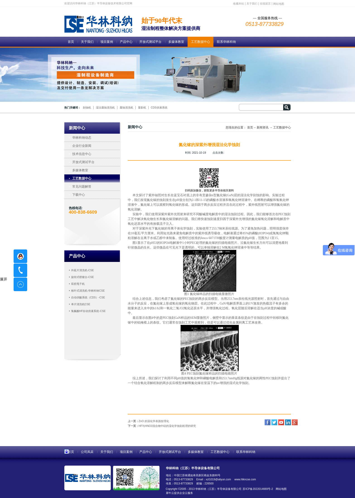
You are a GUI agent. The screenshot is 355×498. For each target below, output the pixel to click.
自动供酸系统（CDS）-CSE (88, 297)
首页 (71, 42)
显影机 (142, 107)
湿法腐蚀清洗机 (105, 107)
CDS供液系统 (159, 107)
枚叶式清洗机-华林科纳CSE (88, 290)
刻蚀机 (87, 107)
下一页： (162, 426)
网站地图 (280, 489)
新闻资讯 (262, 127)
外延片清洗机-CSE (82, 270)
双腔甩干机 (78, 283)
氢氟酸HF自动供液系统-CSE (88, 311)
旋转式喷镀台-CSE (82, 277)
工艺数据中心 (282, 127)
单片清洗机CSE (80, 304)
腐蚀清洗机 (126, 107)
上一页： (148, 421)
